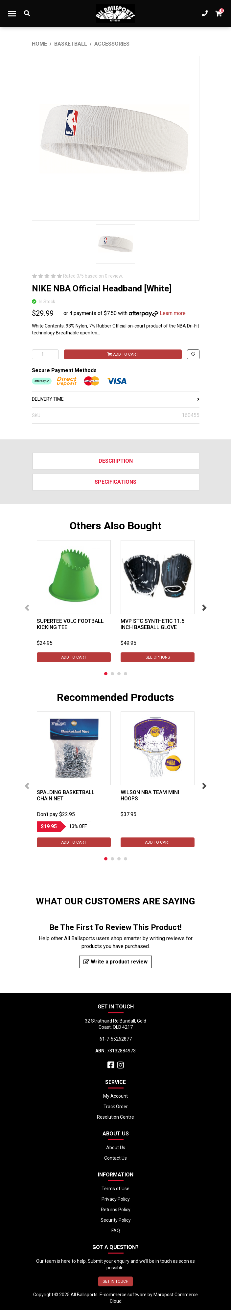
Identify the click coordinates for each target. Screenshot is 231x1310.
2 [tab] (112, 673)
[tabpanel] (74, 601)
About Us (115, 1147)
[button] (193, 354)
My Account (115, 1096)
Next (204, 607)
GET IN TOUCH (115, 1281)
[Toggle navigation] (11, 13)
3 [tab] (119, 673)
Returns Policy (115, 1209)
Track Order (116, 1106)
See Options (157, 657)
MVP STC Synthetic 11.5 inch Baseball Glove (152, 624)
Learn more (173, 313)
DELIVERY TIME (115, 399)
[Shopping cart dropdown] (218, 13)
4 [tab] (125, 673)
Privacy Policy (116, 1199)
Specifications (115, 482)
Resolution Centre (115, 1117)
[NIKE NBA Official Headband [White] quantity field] (45, 354)
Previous (27, 607)
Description (116, 461)
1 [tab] (105, 673)
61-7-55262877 (116, 1039)
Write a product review (115, 962)
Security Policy (116, 1220)
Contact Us (115, 1158)
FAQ (115, 1230)
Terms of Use (115, 1188)
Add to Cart (122, 354)
